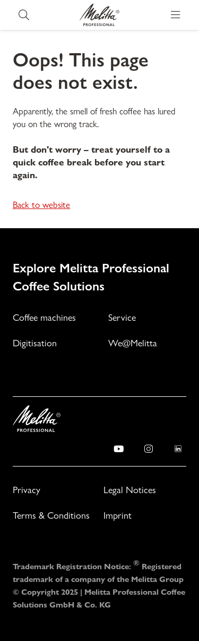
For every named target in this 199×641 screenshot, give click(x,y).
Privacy (26, 489)
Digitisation (35, 342)
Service (122, 317)
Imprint (117, 515)
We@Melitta (132, 342)
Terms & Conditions (51, 515)
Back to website (41, 204)
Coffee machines (44, 317)
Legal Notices (129, 489)
